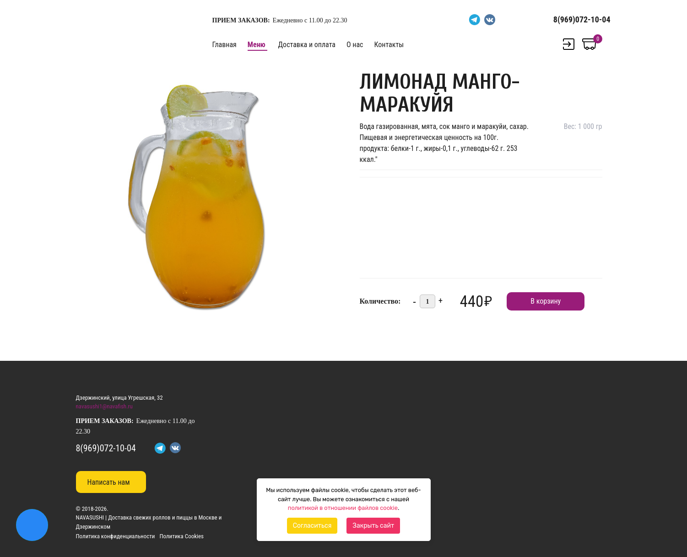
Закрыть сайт (373, 526)
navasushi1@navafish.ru (104, 406)
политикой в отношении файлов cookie (343, 507)
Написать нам (108, 482)
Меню (256, 44)
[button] (326, 75)
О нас (354, 44)
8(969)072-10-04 (582, 19)
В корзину (545, 301)
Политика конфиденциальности (115, 536)
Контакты (389, 44)
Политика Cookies (181, 536)
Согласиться (312, 526)
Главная (224, 44)
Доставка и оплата (306, 44)
